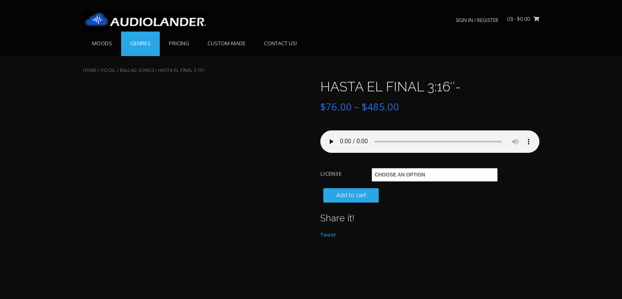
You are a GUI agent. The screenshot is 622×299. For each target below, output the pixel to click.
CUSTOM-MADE (226, 43)
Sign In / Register (477, 20)
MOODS (102, 43)
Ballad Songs (137, 70)
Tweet (328, 234)
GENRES (140, 43)
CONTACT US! (280, 43)
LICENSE (330, 173)
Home (90, 70)
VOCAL (108, 70)
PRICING (179, 43)
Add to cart (351, 195)
